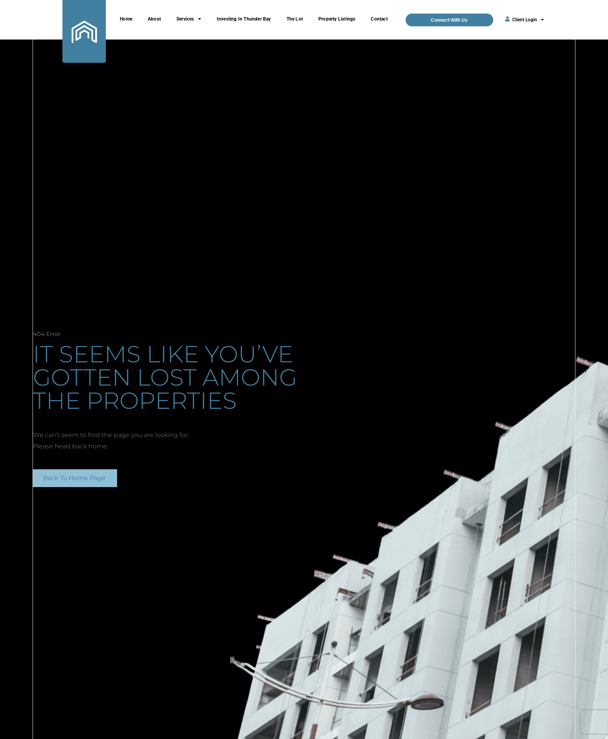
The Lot (295, 19)
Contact (379, 19)
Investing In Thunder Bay (244, 19)
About (154, 19)
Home (126, 19)
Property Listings (336, 19)
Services (188, 19)
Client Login (528, 20)
